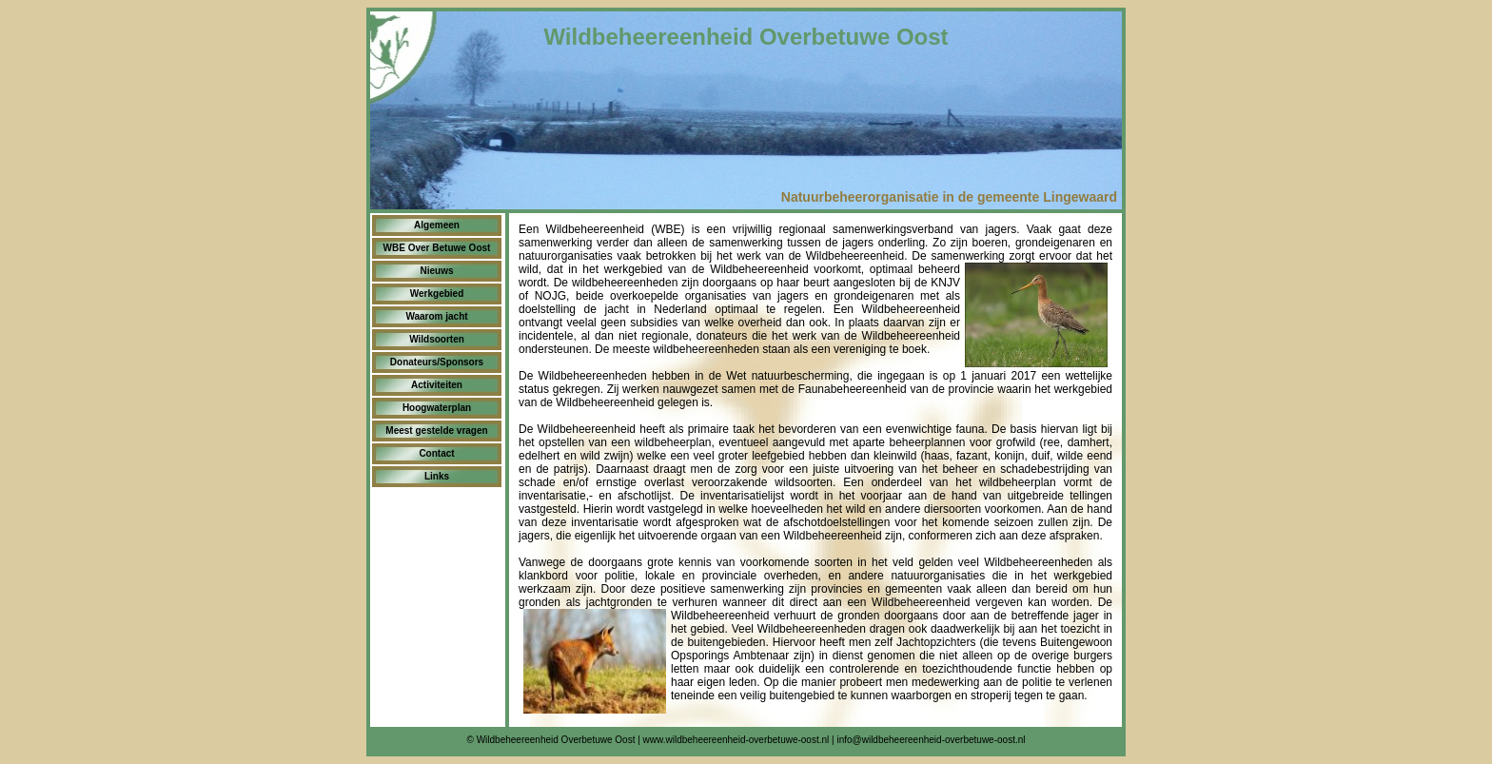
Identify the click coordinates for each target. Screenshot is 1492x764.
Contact (436, 453)
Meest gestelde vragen (436, 430)
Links (436, 476)
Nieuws (436, 270)
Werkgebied (437, 293)
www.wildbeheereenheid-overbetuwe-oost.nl (736, 740)
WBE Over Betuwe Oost (437, 248)
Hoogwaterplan (436, 407)
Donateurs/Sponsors (436, 362)
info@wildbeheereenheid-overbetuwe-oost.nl (930, 740)
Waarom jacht (436, 316)
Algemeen (437, 225)
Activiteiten (436, 385)
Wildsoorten (436, 339)
